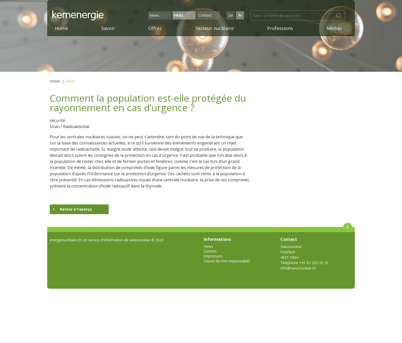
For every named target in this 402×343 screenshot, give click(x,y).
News (154, 15)
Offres (155, 28)
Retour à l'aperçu (76, 209)
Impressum (213, 256)
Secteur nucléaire (214, 28)
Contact (205, 15)
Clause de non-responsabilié (227, 260)
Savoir (108, 28)
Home (61, 28)
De (230, 15)
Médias (334, 28)
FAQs (178, 15)
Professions (280, 28)
